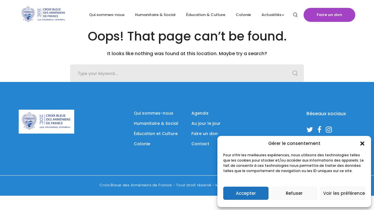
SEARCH (295, 73)
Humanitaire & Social (156, 123)
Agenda (199, 113)
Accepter (246, 193)
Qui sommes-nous (153, 113)
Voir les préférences (344, 193)
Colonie (142, 144)
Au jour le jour (206, 123)
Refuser (294, 193)
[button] (362, 143)
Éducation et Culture (156, 133)
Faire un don (329, 15)
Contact (200, 144)
